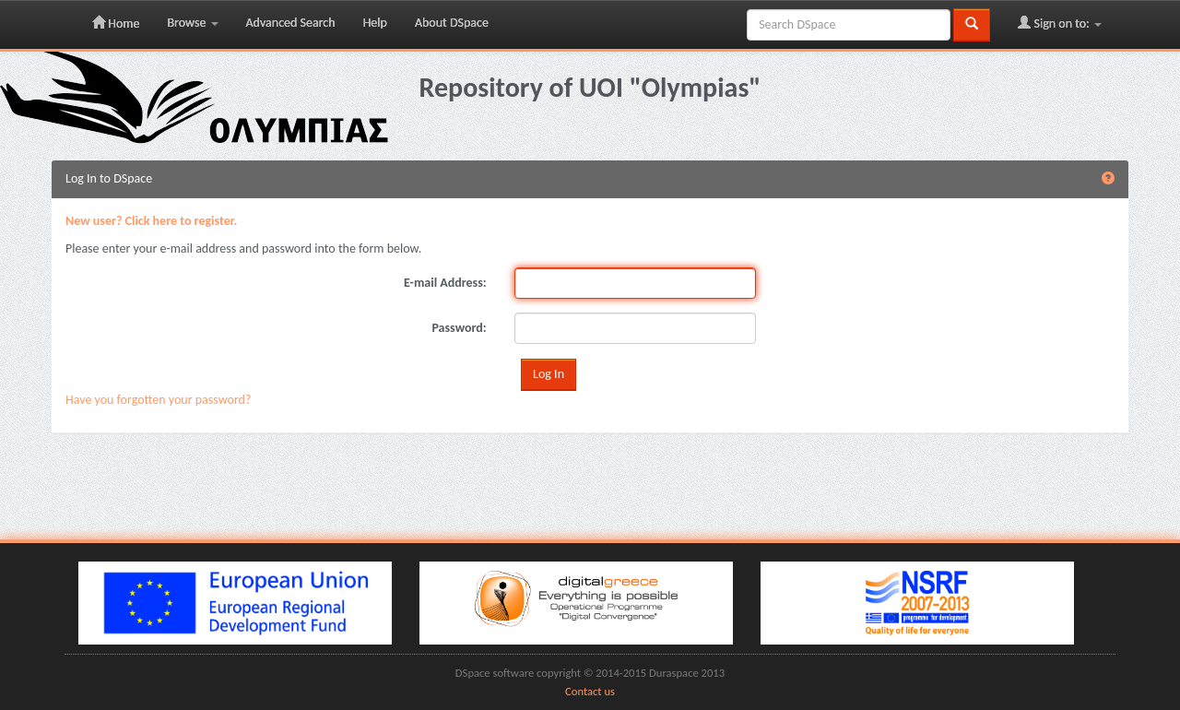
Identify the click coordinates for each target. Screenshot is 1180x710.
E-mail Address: (445, 282)
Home (115, 23)
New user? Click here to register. (151, 221)
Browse (192, 22)
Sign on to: (1060, 23)
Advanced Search (291, 22)
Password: (458, 328)
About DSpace (452, 22)
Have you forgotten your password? (158, 400)
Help (375, 22)
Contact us (590, 691)
